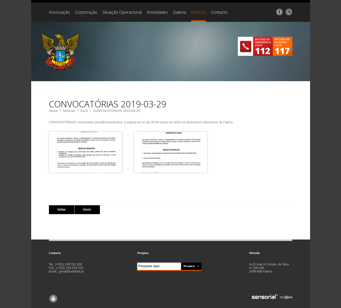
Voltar (61, 209)
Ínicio (87, 209)
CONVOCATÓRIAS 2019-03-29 (116, 111)
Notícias (69, 111)
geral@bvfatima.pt (71, 271)
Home (53, 111)
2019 (83, 111)
